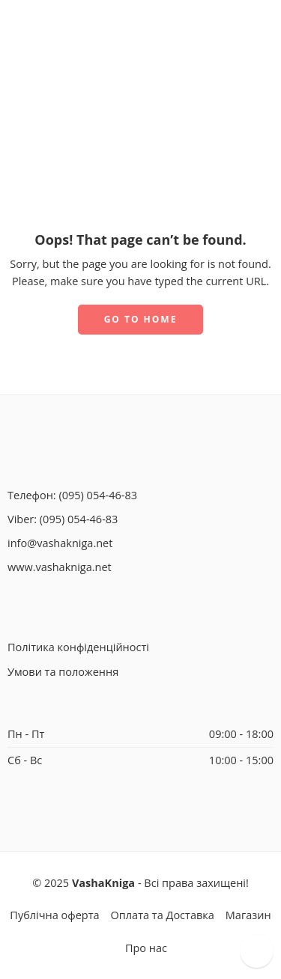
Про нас (146, 948)
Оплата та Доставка (162, 915)
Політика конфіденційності (78, 647)
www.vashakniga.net (59, 567)
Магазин (248, 915)
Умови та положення (62, 672)
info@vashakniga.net (59, 543)
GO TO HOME (141, 319)
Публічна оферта (54, 915)
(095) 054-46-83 (97, 495)
